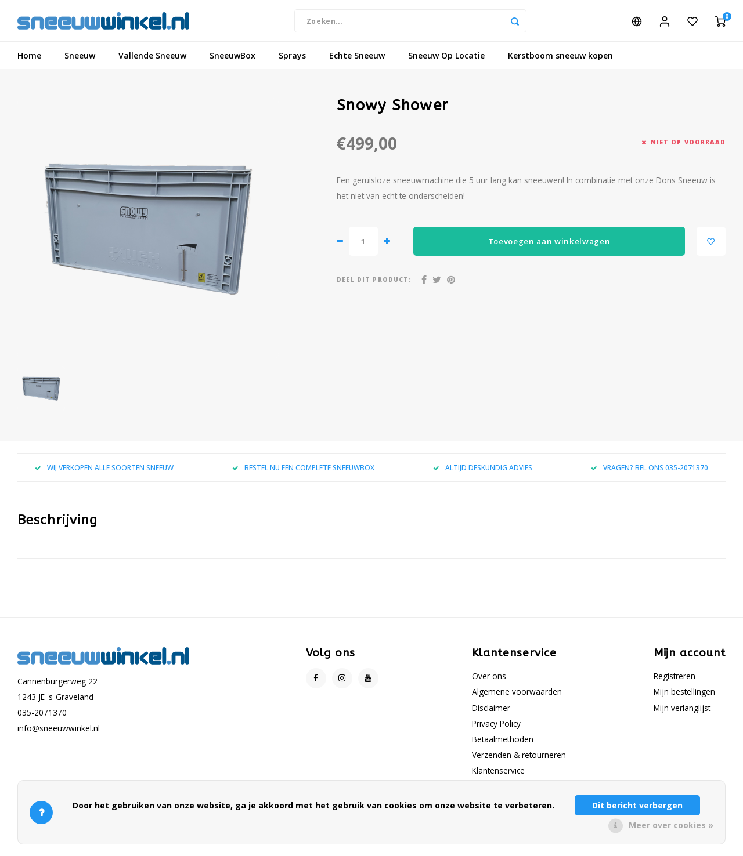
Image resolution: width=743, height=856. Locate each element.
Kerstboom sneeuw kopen (560, 60)
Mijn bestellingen (684, 696)
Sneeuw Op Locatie (446, 60)
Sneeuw (79, 60)
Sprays (292, 60)
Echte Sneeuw (357, 60)
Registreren (674, 681)
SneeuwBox (232, 60)
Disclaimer (491, 712)
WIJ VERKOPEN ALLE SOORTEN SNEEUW (104, 472)
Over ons (489, 681)
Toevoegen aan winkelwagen (549, 246)
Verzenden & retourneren (519, 760)
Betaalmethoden (502, 744)
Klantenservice (498, 775)
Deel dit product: (374, 285)
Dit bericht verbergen (637, 805)
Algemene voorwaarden (517, 696)
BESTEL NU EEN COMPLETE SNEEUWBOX (303, 472)
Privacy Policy (496, 728)
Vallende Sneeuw (152, 60)
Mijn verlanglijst (682, 712)
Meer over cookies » (671, 824)
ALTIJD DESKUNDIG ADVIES (482, 472)
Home (29, 60)
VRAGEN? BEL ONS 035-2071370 (649, 472)
